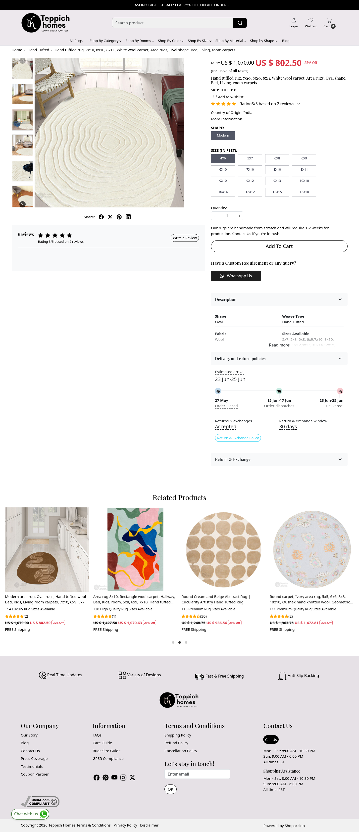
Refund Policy (176, 742)
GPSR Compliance (108, 758)
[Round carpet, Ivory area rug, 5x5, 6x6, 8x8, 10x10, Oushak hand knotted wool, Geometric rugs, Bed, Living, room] (312, 549)
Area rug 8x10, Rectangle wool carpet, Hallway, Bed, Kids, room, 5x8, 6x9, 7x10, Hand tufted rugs (134, 599)
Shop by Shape (263, 40)
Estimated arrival (230, 371)
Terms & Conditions (93, 825)
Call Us (271, 739)
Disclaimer (149, 825)
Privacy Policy (125, 825)
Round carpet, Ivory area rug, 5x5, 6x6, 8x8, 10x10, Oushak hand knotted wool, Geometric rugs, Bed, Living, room (310, 599)
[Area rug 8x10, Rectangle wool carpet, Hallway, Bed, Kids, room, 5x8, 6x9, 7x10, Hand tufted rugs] (135, 549)
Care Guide (102, 742)
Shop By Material (230, 40)
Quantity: (219, 207)
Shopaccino (295, 825)
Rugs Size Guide (106, 750)
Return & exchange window (303, 421)
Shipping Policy (177, 735)
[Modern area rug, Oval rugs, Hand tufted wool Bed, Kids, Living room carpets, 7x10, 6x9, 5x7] (47, 549)
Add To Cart (279, 246)
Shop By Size (199, 40)
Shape (220, 316)
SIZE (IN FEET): (224, 150)
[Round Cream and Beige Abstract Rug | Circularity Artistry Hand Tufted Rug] (224, 549)
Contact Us (30, 750)
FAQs (97, 735)
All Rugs (76, 40)
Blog (286, 40)
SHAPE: (217, 127)
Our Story (29, 735)
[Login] (293, 23)
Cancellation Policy (180, 750)
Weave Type (293, 316)
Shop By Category (105, 40)
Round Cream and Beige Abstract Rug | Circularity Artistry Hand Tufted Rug (216, 599)
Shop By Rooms (139, 40)
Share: (89, 216)
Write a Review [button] (185, 238)
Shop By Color (171, 40)
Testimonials (32, 766)
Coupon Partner (35, 774)
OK (170, 789)
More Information (226, 118)
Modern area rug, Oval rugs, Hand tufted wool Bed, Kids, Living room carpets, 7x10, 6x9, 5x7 (45, 599)
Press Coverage (34, 758)
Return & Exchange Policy (238, 438)
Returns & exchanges (233, 421)
